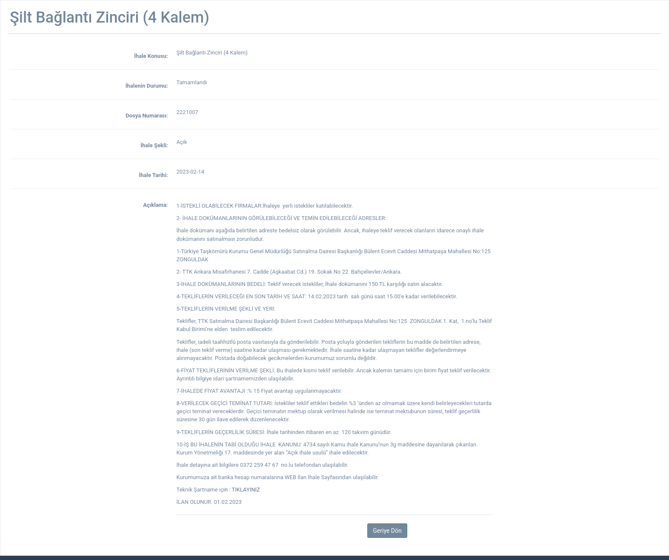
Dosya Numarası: (147, 115)
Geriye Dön (387, 530)
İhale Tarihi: (153, 175)
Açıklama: (155, 205)
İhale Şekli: (154, 145)
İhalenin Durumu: (147, 86)
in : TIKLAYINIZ (241, 489)
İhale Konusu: (151, 56)
